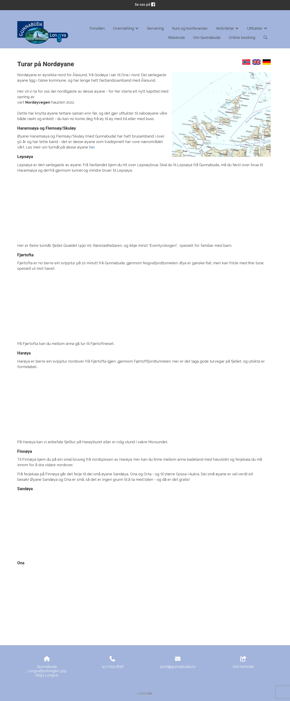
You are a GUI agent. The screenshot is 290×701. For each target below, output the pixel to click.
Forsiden (97, 28)
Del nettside (243, 662)
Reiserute (176, 37)
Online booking (242, 37)
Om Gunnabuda (206, 37)
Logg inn (145, 693)
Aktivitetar (227, 29)
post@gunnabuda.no (178, 666)
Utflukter (257, 29)
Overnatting (126, 29)
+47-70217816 (112, 666)
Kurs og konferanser (190, 28)
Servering (155, 28)
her (91, 147)
